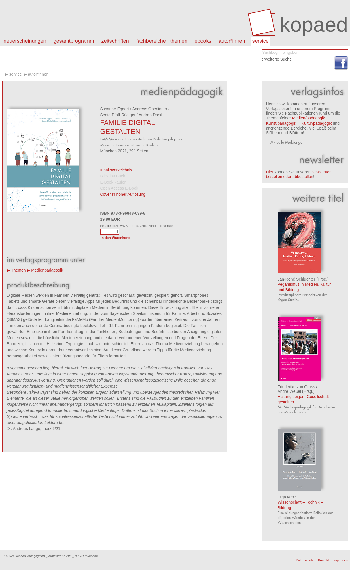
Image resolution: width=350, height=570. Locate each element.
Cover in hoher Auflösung (122, 194)
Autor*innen (38, 74)
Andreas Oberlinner (149, 108)
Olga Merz (287, 497)
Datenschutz (304, 560)
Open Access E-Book (119, 188)
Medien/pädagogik (308, 118)
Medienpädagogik (47, 270)
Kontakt (323, 560)
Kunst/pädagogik (281, 123)
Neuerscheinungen (25, 41)
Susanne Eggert (114, 108)
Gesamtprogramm (74, 41)
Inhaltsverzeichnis (116, 170)
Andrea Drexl (150, 115)
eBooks (203, 41)
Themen (18, 270)
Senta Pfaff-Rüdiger (118, 115)
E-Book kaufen (113, 182)
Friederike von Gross (296, 386)
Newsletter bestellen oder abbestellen (298, 174)
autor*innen (232, 41)
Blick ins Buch (112, 176)
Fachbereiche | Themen (162, 41)
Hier (270, 172)
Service (260, 41)
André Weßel (289, 391)
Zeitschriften (115, 41)
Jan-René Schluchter (296, 279)
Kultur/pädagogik (317, 123)
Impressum (341, 560)
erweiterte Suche (277, 59)
